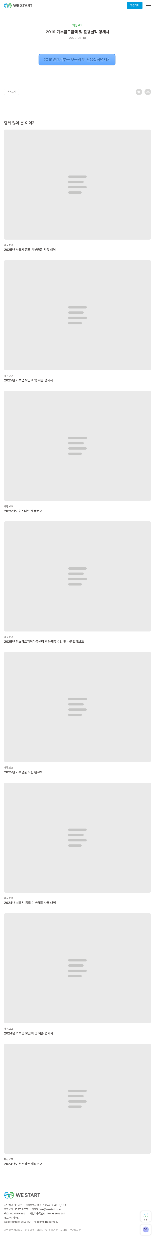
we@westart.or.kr (50, 1209)
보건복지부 (75, 1230)
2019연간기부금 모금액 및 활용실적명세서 (77, 59)
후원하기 (134, 5)
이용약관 (29, 1230)
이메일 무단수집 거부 (47, 1230)
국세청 (63, 1230)
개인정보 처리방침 (13, 1230)
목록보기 (11, 91)
